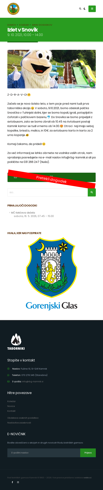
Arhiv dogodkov (42, 24)
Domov (11, 24)
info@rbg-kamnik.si (33, 381)
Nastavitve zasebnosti (19, 422)
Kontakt (11, 411)
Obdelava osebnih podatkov (23, 417)
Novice (11, 406)
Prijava (88, 452)
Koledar (24, 24)
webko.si (87, 477)
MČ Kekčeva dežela (32, 214)
